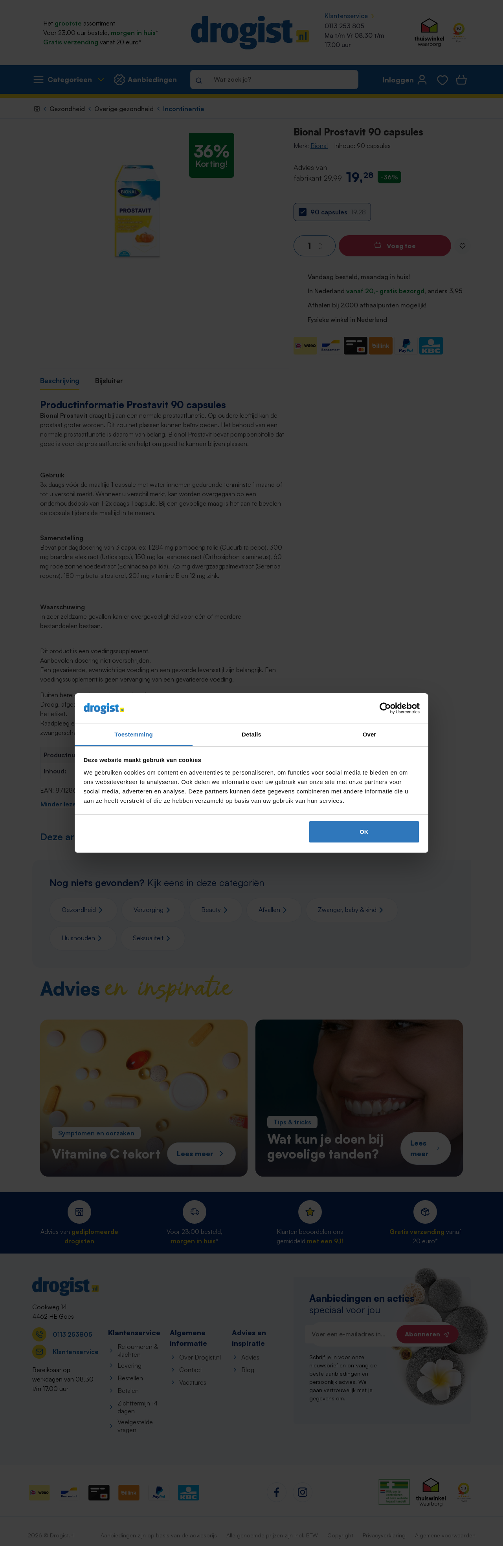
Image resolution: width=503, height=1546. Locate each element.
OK (364, 831)
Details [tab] (251, 734)
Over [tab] (369, 734)
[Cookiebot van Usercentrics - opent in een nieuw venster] (385, 709)
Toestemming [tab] (133, 734)
